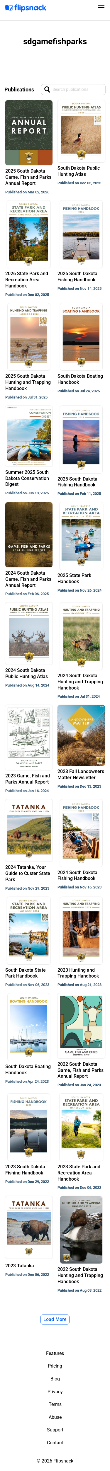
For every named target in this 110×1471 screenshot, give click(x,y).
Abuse (55, 1417)
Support (55, 1430)
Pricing (55, 1366)
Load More (55, 1319)
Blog (55, 1379)
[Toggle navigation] (102, 7)
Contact (55, 1443)
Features (55, 1353)
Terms (55, 1404)
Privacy (55, 1392)
